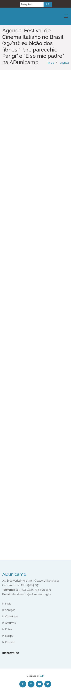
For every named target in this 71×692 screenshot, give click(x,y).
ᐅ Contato (8, 642)
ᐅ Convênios (10, 616)
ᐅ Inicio (7, 603)
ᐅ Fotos (7, 629)
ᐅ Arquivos (9, 623)
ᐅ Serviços (8, 610)
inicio (51, 62)
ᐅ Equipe (7, 635)
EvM (42, 675)
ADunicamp (14, 574)
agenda (64, 62)
